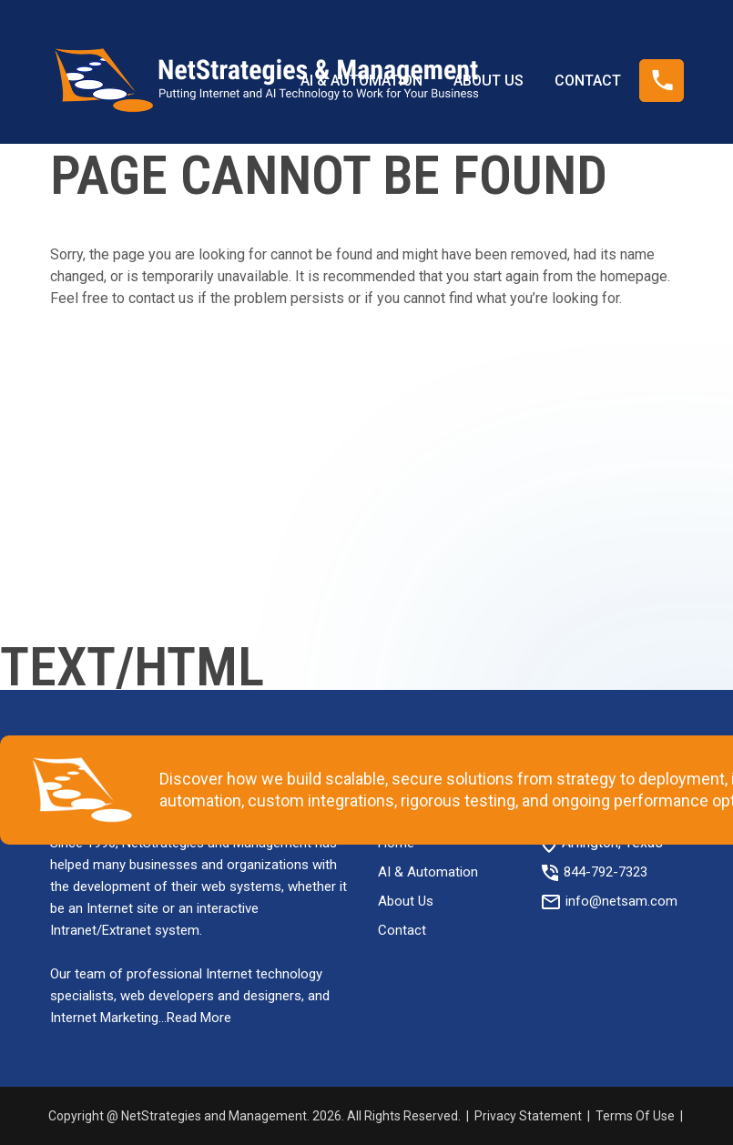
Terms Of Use (635, 1116)
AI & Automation (428, 872)
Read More (199, 1017)
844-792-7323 (605, 872)
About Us (405, 901)
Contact (402, 930)
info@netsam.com (621, 901)
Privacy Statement (528, 1116)
